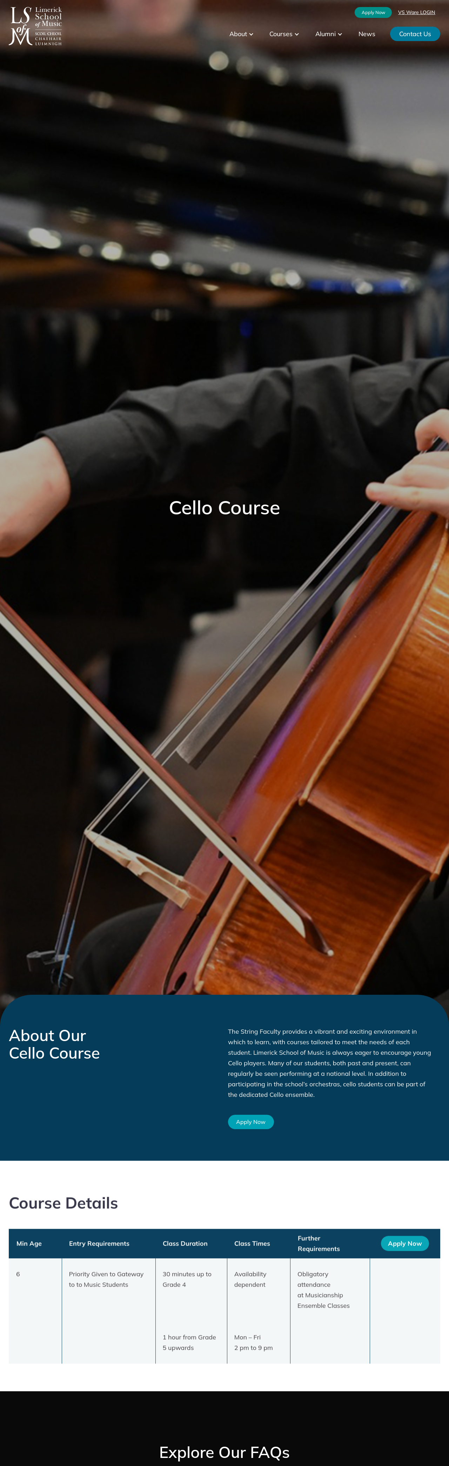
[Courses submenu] (303, 34)
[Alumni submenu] (346, 34)
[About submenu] (257, 34)
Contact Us (415, 34)
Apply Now (373, 12)
